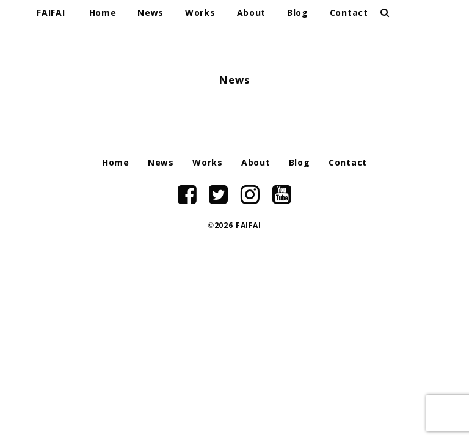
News (150, 14)
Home (103, 14)
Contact (349, 14)
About (251, 14)
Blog (297, 14)
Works (200, 14)
